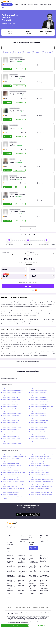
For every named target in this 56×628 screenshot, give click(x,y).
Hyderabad (48, 52)
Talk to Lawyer (11, 552)
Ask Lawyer (9, 542)
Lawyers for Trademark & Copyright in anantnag (42, 454)
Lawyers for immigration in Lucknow (11, 434)
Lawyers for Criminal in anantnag (10, 494)
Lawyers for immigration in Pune (10, 418)
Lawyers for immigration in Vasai (38, 418)
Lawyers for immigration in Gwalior (39, 408)
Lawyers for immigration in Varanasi (11, 436)
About (30, 535)
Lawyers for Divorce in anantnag (10, 477)
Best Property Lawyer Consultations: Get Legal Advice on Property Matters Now (22, 559)
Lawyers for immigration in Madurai (39, 427)
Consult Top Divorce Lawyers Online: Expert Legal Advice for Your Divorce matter (11, 559)
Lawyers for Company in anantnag (11, 479)
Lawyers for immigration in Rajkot (10, 397)
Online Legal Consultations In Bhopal (11, 587)
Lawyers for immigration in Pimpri (38, 441)
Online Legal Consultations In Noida (22, 566)
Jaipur (28, 52)
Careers (31, 544)
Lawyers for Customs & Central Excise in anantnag (14, 456)
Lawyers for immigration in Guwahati (39, 390)
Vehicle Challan (11, 597)
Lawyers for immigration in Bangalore (39, 404)
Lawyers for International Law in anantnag (40, 474)
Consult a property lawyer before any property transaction (44, 558)
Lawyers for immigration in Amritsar (11, 420)
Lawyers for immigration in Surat (38, 397)
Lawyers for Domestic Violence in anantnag (13, 484)
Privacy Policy (44, 535)
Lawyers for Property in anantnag (38, 470)
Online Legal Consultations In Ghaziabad (44, 566)
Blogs (49, 4)
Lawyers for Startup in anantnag (10, 461)
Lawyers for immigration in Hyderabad (11, 388)
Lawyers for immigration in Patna (38, 392)
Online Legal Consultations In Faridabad (33, 566)
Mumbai (38, 52)
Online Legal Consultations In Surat (44, 576)
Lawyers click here (33, 548)
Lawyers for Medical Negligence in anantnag (41, 458)
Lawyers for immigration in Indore (10, 411)
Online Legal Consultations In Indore (22, 587)
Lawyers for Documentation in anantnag (12, 465)
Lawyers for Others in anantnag (38, 477)
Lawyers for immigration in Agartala (11, 429)
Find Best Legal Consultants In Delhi (44, 592)
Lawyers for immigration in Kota (10, 406)
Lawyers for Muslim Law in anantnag (11, 458)
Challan (36, 4)
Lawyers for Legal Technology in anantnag (40, 484)
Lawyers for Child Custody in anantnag (40, 456)
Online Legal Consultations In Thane (33, 587)
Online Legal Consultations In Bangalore (22, 571)
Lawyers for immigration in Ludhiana (39, 420)
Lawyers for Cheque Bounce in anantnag (40, 468)
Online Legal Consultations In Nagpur (11, 582)
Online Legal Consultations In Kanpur (44, 582)
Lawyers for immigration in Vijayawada (40, 388)
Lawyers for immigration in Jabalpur (39, 411)
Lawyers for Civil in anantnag (9, 468)
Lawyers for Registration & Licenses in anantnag (42, 479)
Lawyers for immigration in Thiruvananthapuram (42, 406)
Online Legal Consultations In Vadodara (22, 592)
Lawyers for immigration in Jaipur (10, 422)
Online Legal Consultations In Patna (11, 592)
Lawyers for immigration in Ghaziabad (39, 438)
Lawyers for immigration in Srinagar (11, 402)
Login (3, 7)
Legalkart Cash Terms (44, 540)
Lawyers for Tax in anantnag (37, 463)
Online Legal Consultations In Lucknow (33, 582)
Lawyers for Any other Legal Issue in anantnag (41, 492)
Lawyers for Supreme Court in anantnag (40, 472)
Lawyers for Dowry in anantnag (10, 486)
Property (16, 4)
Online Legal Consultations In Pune (22, 576)
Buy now (28, 286)
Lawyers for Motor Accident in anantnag (40, 488)
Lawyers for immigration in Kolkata (39, 436)
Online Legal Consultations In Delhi (11, 566)
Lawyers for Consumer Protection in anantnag (41, 486)
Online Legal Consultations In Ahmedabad (33, 576)
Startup (30, 4)
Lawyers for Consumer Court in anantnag (40, 465)
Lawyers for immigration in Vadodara (11, 399)
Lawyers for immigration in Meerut (39, 434)
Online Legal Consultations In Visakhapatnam (44, 587)
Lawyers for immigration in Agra (38, 429)
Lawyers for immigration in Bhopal (11, 408)
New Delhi (8, 52)
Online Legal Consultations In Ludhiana (33, 592)
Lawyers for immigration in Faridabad (39, 399)
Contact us (32, 537)
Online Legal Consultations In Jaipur (22, 582)
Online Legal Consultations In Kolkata (11, 576)
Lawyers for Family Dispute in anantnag (12, 454)
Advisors (31, 542)
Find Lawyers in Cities (11, 547)
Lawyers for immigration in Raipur (10, 395)
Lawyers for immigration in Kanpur (11, 431)
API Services (10, 544)
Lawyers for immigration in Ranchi (11, 404)
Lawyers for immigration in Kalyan (39, 413)
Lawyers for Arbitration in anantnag (11, 492)
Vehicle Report (43, 4)
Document (24, 4)
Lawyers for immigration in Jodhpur (39, 422)
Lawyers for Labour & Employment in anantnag (13, 481)
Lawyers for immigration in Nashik (38, 415)
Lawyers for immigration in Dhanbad (39, 402)
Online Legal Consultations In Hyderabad (33, 571)
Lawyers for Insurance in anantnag (11, 474)
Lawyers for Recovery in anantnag (10, 470)
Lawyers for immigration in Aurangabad (12, 392)
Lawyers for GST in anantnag (37, 461)
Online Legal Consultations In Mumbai (11, 571)
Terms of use (43, 537)
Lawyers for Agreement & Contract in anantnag (42, 481)
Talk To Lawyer (6, 4)
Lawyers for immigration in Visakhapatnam (13, 390)
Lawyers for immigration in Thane (10, 441)
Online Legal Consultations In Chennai (44, 571)
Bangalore (18, 52)
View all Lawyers (28, 228)
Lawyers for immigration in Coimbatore (12, 427)
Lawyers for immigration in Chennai (39, 425)
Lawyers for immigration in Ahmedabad (40, 395)
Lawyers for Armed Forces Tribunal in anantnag (14, 472)
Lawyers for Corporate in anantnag (11, 463)
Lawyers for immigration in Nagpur (11, 415)
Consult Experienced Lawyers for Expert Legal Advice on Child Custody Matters (33, 559)
